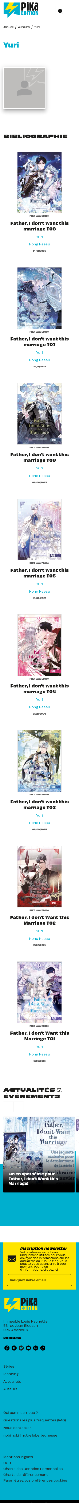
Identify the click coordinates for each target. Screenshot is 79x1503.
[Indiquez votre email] (34, 1280)
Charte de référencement (25, 1474)
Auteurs (24, 27)
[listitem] (7, 1348)
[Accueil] (21, 10)
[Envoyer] (67, 1280)
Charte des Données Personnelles (33, 1468)
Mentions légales (18, 1457)
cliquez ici (50, 1269)
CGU (7, 1463)
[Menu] (65, 11)
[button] (39, 1154)
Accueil (8, 27)
